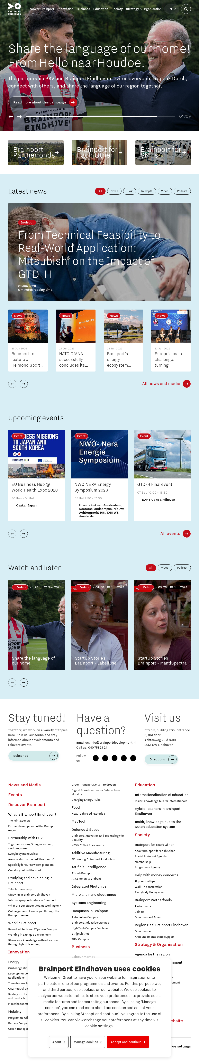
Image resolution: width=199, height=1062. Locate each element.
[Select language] (171, 9)
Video (165, 191)
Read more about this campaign (45, 102)
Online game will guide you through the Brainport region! (33, 913)
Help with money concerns (156, 875)
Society (142, 835)
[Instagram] (105, 758)
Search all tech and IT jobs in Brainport (33, 929)
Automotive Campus (85, 917)
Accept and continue (126, 1042)
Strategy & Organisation (159, 944)
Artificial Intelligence (89, 867)
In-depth (147, 191)
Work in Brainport (22, 923)
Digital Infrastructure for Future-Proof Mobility (96, 792)
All (100, 191)
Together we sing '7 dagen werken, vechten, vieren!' (30, 846)
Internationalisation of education (162, 795)
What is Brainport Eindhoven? (32, 815)
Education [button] (100, 9)
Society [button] (117, 9)
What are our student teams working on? (34, 905)
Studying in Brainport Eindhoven (29, 894)
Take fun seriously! (20, 889)
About (56, 1042)
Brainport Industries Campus (90, 922)
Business (81, 947)
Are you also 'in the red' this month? (31, 859)
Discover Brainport (27, 804)
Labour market (83, 957)
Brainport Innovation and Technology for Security (98, 838)
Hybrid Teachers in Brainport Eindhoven (158, 811)
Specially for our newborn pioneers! (31, 865)
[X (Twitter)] (133, 758)
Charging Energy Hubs (86, 800)
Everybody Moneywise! (150, 892)
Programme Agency (148, 867)
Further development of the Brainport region (32, 828)
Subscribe (20, 756)
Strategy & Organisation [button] (144, 9)
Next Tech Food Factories (88, 813)
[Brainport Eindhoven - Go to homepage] (14, 9)
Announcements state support (154, 937)
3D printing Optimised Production (93, 859)
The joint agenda (19, 820)
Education (145, 785)
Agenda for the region (152, 954)
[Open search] (186, 9)
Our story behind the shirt (24, 870)
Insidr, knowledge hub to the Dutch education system (158, 824)
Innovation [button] (65, 9)
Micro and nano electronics (94, 895)
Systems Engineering (89, 903)
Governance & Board (148, 917)
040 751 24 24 (97, 747)
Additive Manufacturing (91, 853)
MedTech (79, 822)
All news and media (161, 383)
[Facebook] (96, 758)
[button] (10, 116)
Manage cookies (86, 1042)
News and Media (24, 785)
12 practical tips (145, 881)
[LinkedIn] (114, 758)
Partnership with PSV (25, 838)
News (114, 191)
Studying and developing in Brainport (30, 880)
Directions (157, 759)
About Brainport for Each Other (155, 851)
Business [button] (83, 9)
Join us (139, 912)
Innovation (19, 952)
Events (15, 795)
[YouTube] (124, 758)
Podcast (182, 191)
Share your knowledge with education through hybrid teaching (33, 942)
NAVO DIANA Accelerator (88, 845)
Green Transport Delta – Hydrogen (94, 784)
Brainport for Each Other (154, 845)
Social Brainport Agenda (151, 856)
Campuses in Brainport (90, 911)
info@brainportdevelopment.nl (113, 742)
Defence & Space (85, 830)
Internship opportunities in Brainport (32, 900)
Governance (143, 931)
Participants (143, 906)
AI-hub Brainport (82, 873)
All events (170, 533)
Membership (143, 862)
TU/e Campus (80, 939)
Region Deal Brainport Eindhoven (161, 925)
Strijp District (80, 933)
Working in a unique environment (29, 934)
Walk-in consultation (148, 887)
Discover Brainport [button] (40, 9)
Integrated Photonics (89, 887)
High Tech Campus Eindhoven (91, 928)
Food (76, 808)
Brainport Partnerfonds (153, 900)
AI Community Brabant (86, 878)
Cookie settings (178, 1046)
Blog (130, 191)
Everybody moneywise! (23, 853)
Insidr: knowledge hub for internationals (161, 801)
